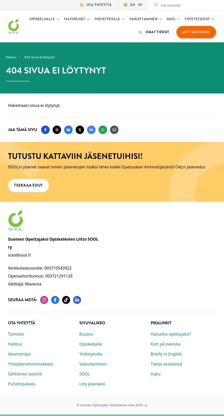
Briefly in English (166, 354)
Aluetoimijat (19, 354)
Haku (155, 374)
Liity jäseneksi (92, 384)
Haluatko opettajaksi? (171, 334)
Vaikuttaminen (143, 19)
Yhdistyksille (107, 19)
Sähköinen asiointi (25, 374)
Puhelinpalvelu (22, 384)
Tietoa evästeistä (166, 364)
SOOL (171, 19)
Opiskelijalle (42, 19)
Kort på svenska (165, 344)
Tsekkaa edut (28, 185)
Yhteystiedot (197, 19)
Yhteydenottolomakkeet (30, 364)
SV (140, 4)
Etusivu (86, 334)
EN (132, 4)
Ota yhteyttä (96, 4)
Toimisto (16, 334)
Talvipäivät (74, 19)
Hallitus (15, 344)
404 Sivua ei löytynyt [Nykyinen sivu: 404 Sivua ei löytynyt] (39, 57)
